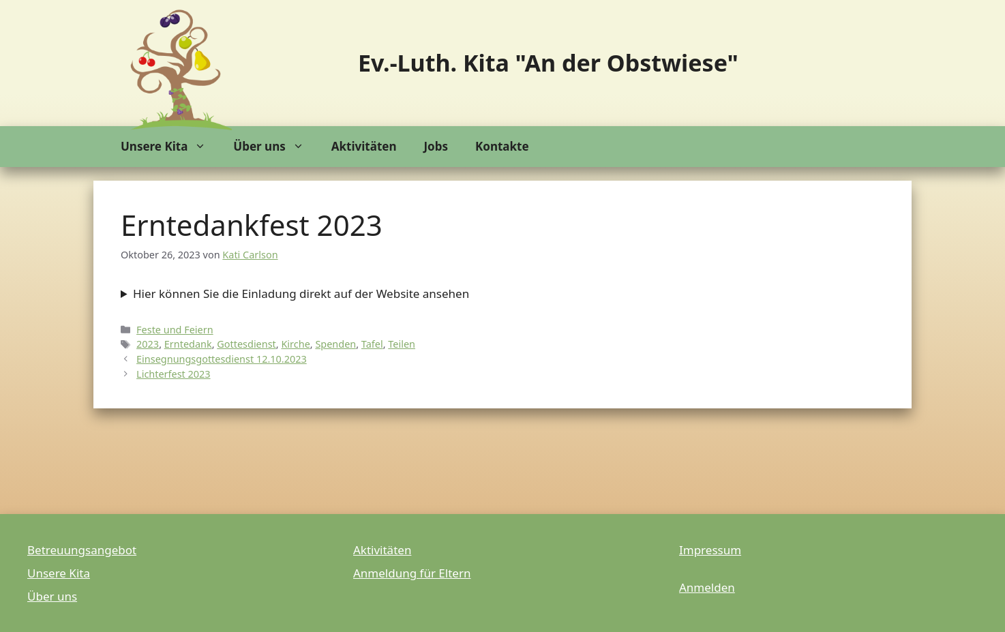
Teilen (401, 343)
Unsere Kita (170, 146)
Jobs (435, 146)
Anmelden (707, 587)
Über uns (275, 146)
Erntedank (188, 343)
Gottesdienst (246, 343)
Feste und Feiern (174, 329)
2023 (147, 343)
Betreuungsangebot (81, 550)
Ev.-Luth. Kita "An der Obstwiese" (548, 62)
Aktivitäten (364, 146)
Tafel (372, 343)
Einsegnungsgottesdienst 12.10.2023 (221, 358)
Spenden (335, 343)
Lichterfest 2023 (173, 373)
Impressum (710, 550)
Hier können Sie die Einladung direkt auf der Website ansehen (301, 293)
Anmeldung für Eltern (411, 573)
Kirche (295, 343)
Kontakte (502, 146)
